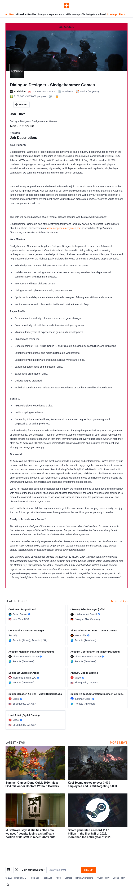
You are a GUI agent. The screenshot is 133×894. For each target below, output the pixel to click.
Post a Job (47, 878)
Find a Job (34, 878)
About (58, 878)
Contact (68, 878)
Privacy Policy (102, 878)
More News (118, 742)
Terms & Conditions (84, 878)
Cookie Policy (119, 878)
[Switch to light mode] (8, 884)
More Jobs (119, 601)
